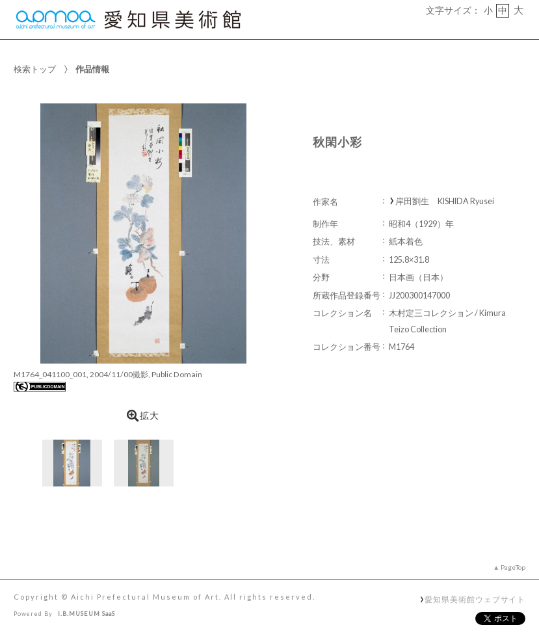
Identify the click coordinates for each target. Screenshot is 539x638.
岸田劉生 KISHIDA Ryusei (444, 201)
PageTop (513, 567)
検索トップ (35, 69)
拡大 (143, 415)
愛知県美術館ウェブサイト (475, 599)
